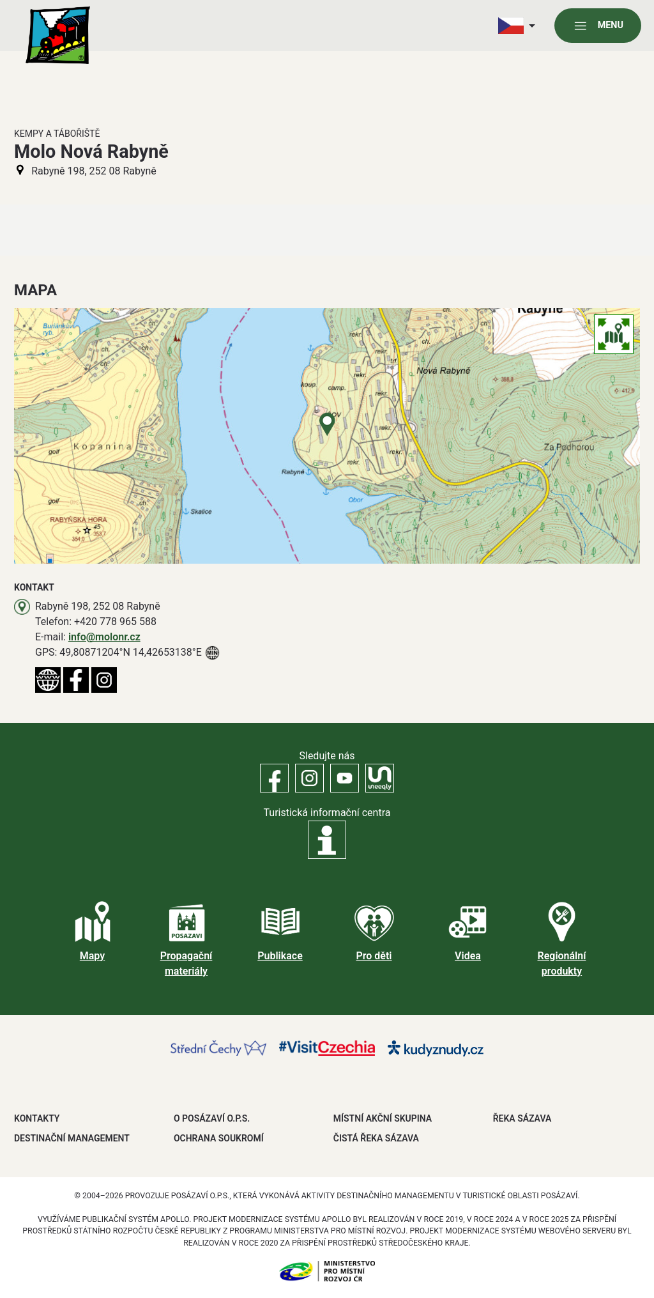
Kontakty (36, 1118)
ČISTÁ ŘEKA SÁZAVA (376, 1138)
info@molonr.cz (104, 637)
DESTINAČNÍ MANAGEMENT (72, 1138)
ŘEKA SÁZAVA (522, 1118)
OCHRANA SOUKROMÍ (219, 1138)
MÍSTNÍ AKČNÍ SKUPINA (382, 1118)
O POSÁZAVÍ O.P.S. (212, 1118)
